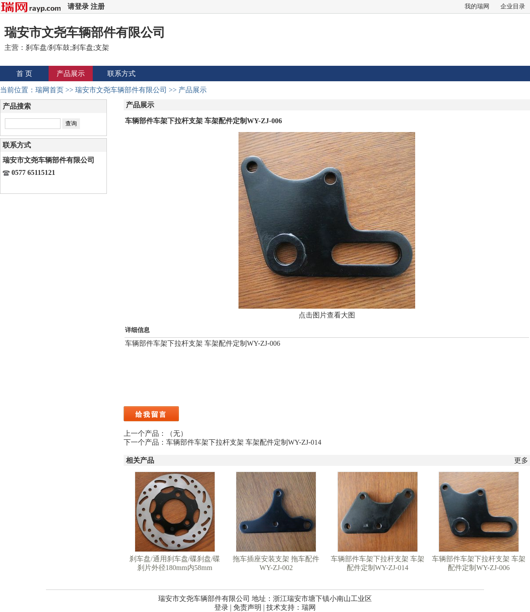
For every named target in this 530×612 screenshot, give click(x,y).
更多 (521, 460)
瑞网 (309, 607)
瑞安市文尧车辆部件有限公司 (121, 90)
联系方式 (121, 73)
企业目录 (512, 6)
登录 (221, 607)
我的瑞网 (477, 6)
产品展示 (71, 73)
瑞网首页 (49, 90)
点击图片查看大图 (327, 315)
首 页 (24, 73)
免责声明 (247, 607)
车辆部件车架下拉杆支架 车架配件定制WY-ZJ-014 (244, 442)
